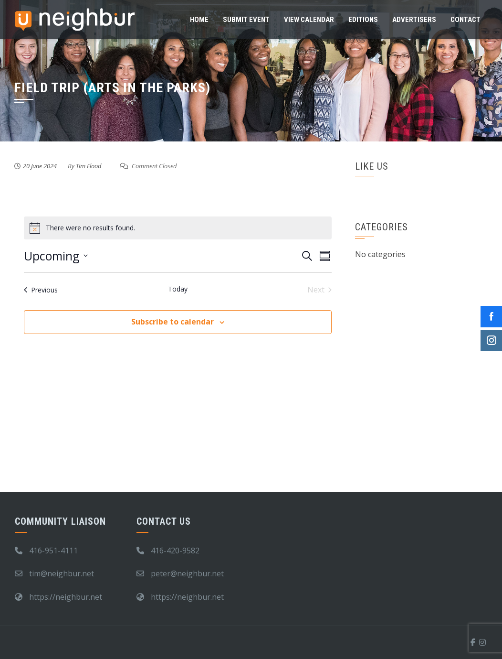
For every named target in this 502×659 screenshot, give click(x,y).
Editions (363, 19)
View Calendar (309, 19)
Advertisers (414, 19)
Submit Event (246, 19)
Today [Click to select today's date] (178, 288)
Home (199, 19)
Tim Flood (88, 166)
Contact (465, 19)
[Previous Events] (41, 289)
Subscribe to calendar (172, 321)
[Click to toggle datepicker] (56, 256)
